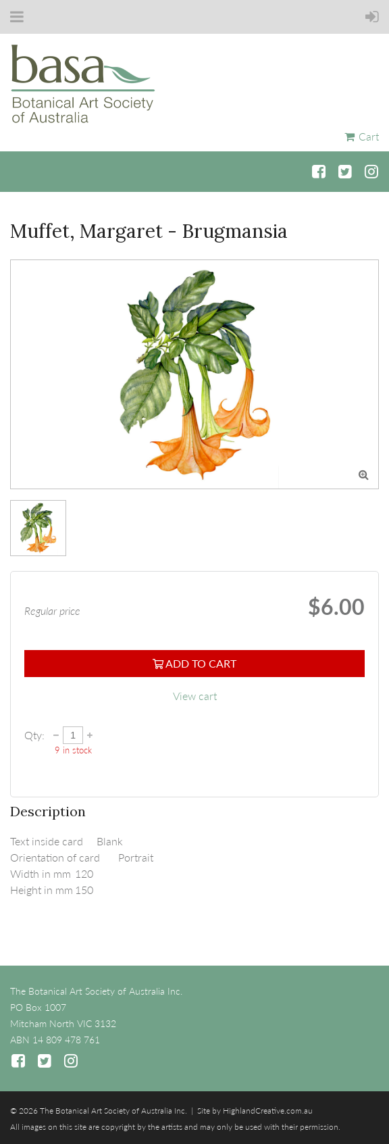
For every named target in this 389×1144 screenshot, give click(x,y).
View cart (195, 695)
